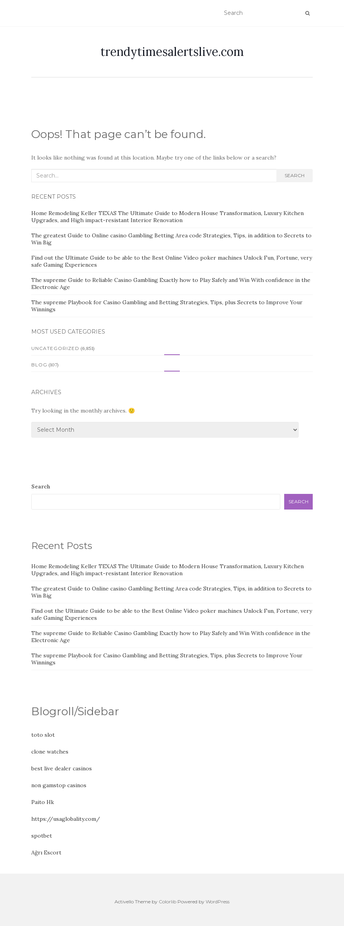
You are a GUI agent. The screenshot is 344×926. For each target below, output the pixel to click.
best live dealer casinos (61, 768)
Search (295, 175)
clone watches (49, 751)
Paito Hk (42, 802)
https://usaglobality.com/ (65, 818)
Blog (39, 365)
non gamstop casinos (58, 785)
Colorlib (167, 901)
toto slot (43, 734)
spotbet (41, 835)
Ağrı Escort (46, 852)
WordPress (217, 901)
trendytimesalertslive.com (172, 51)
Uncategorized (55, 348)
